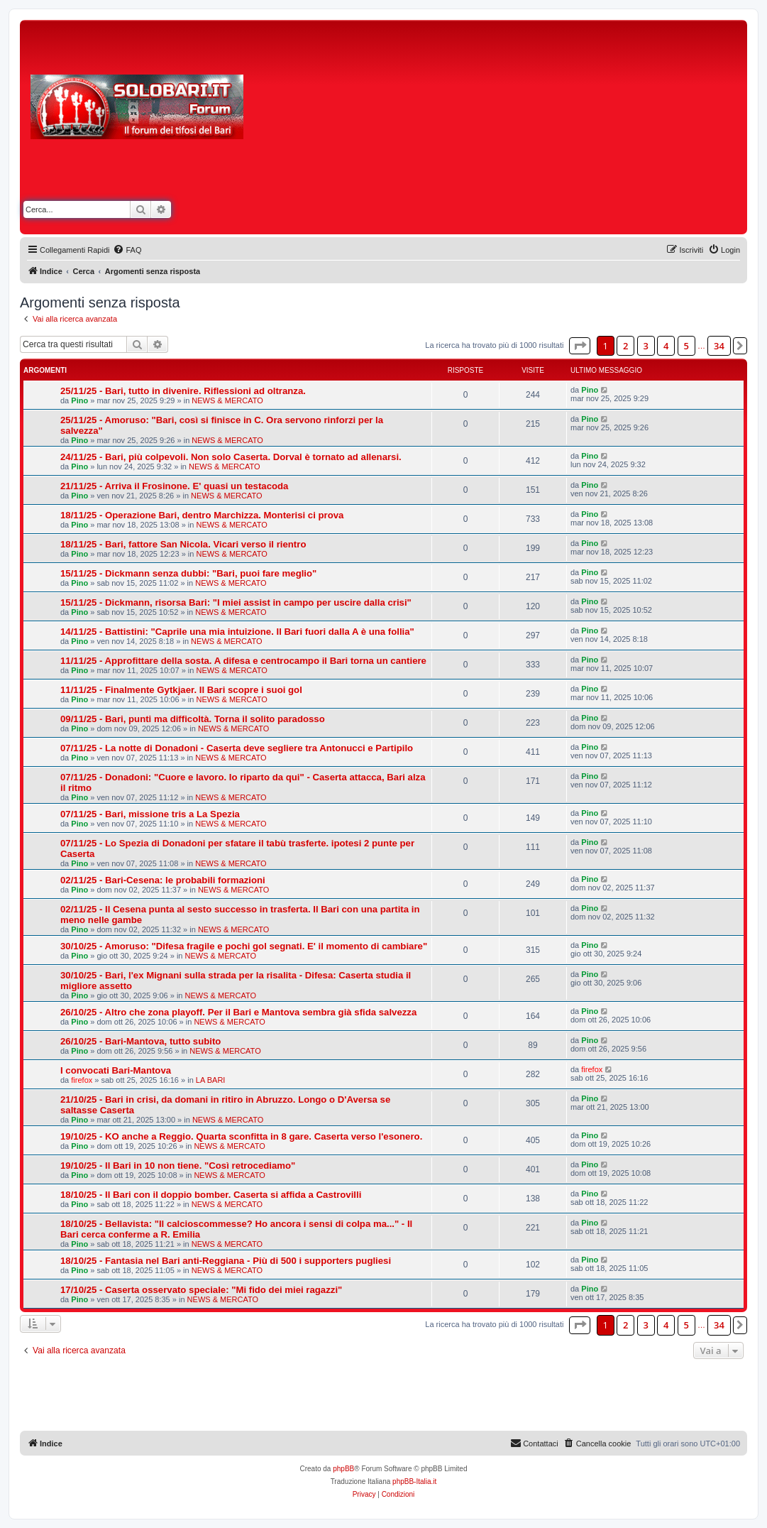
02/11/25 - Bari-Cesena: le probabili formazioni (162, 880)
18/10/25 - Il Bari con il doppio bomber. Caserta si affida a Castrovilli (210, 1194)
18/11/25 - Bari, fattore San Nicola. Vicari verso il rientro (183, 544)
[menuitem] (127, 249)
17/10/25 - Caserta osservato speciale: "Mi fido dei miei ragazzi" (201, 1289)
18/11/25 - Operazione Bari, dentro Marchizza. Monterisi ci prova (201, 515)
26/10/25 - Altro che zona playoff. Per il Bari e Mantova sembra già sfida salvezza (238, 1012)
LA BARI (211, 1080)
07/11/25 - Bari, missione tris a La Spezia (150, 814)
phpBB (343, 1469)
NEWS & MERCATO (227, 400)
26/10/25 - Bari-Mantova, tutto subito (140, 1041)
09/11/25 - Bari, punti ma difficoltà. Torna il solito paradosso (192, 719)
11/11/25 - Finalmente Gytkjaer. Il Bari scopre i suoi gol (181, 689)
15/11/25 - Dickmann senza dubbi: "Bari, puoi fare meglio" (188, 573)
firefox (81, 1080)
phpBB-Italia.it (414, 1481)
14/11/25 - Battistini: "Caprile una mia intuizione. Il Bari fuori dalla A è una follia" (237, 631)
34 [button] (719, 345)
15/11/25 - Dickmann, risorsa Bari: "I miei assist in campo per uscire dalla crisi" (236, 602)
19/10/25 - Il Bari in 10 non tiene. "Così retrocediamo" (177, 1165)
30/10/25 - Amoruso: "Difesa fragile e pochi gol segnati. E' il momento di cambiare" (243, 946)
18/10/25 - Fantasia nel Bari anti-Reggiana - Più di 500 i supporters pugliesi (225, 1260)
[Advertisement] (510, 130)
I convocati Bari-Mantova (115, 1070)
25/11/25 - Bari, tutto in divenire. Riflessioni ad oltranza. (183, 391)
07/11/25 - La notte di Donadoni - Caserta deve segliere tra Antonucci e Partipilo (236, 748)
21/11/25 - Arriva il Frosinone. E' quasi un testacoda (174, 486)
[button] (579, 345)
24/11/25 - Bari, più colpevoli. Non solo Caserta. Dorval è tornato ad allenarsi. (231, 457)
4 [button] (665, 345)
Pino (79, 400)
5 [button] (686, 345)
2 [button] (625, 345)
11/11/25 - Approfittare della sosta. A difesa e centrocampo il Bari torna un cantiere (243, 660)
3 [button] (646, 345)
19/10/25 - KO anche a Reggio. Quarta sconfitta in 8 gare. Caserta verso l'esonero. (241, 1136)
